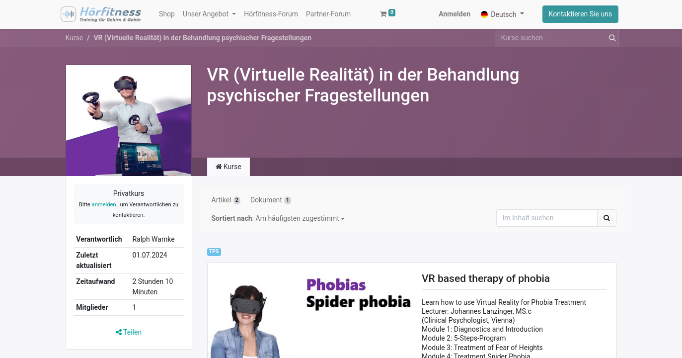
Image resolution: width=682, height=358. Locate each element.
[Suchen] (606, 223)
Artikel (226, 205)
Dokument (270, 205)
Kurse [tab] (228, 172)
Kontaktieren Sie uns (578, 16)
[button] (311, 16)
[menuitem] (169, 16)
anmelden (104, 209)
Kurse (74, 42)
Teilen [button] (129, 337)
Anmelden (452, 16)
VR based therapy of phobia (486, 283)
